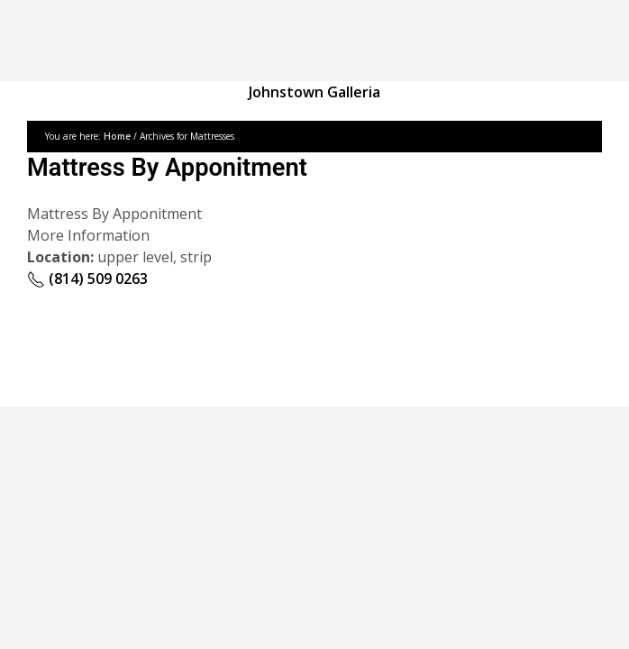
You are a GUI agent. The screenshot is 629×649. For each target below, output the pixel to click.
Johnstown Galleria (314, 92)
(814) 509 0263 (87, 278)
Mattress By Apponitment (167, 167)
